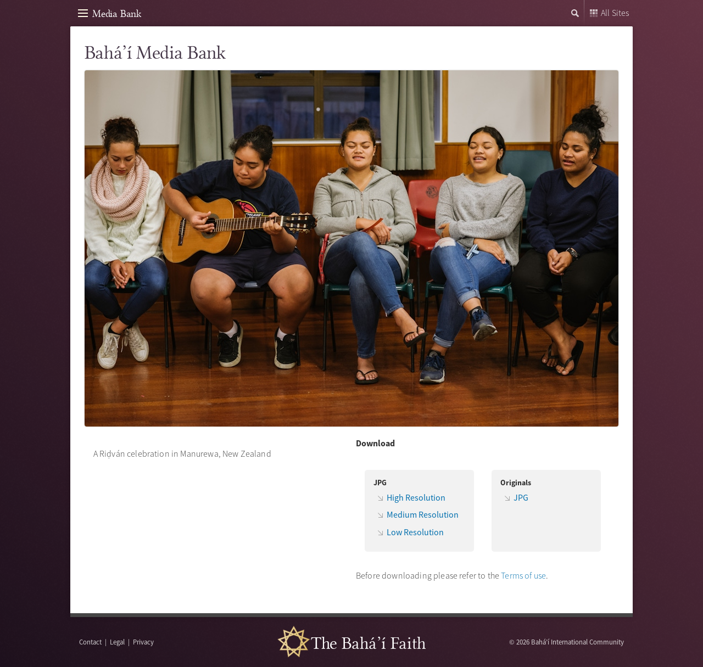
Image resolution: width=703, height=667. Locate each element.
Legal (117, 641)
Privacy (143, 641)
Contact (90, 641)
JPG (521, 497)
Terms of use (523, 575)
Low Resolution (415, 531)
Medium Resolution (423, 514)
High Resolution (416, 497)
